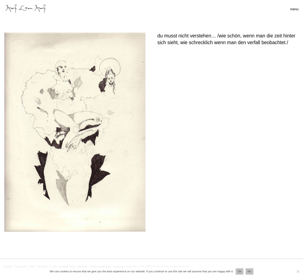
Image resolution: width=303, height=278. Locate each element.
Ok (239, 271)
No (249, 271)
